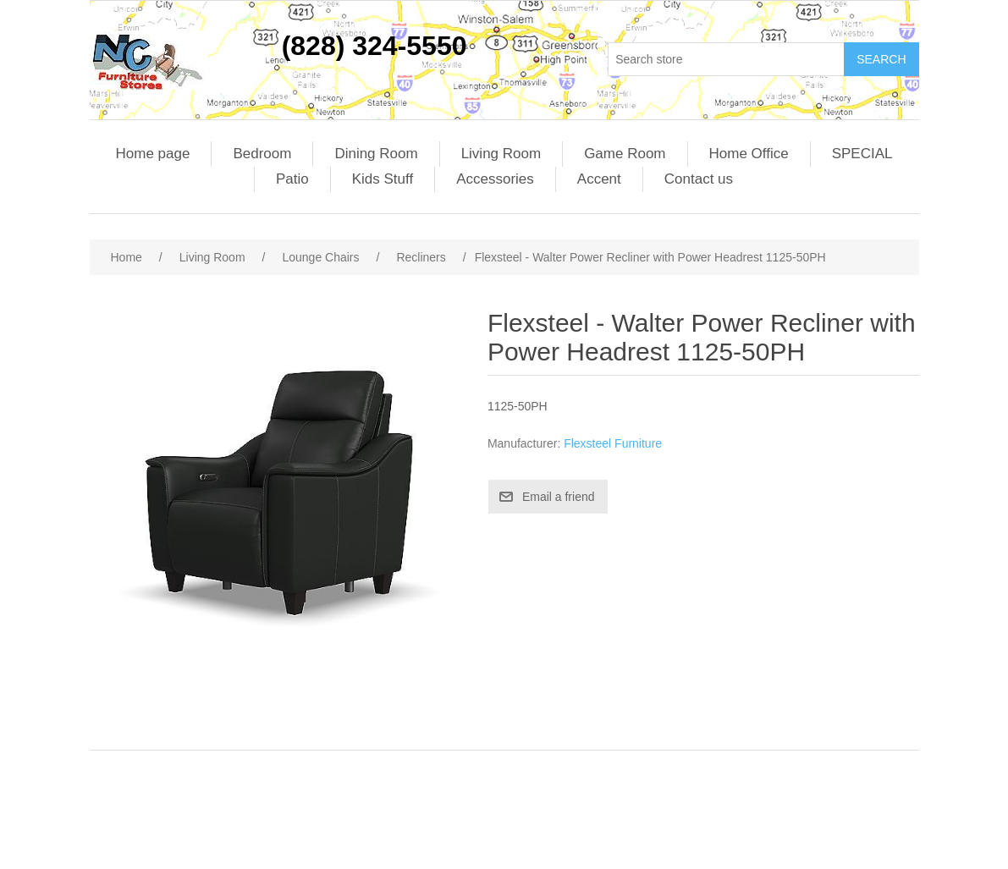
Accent (599, 179)
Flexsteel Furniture (613, 443)
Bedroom (262, 154)
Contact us (698, 179)
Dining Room (375, 154)
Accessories (495, 179)
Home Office (749, 154)
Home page (153, 154)
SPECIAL (862, 154)
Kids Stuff (382, 179)
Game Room (624, 154)
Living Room (501, 154)
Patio (292, 179)
